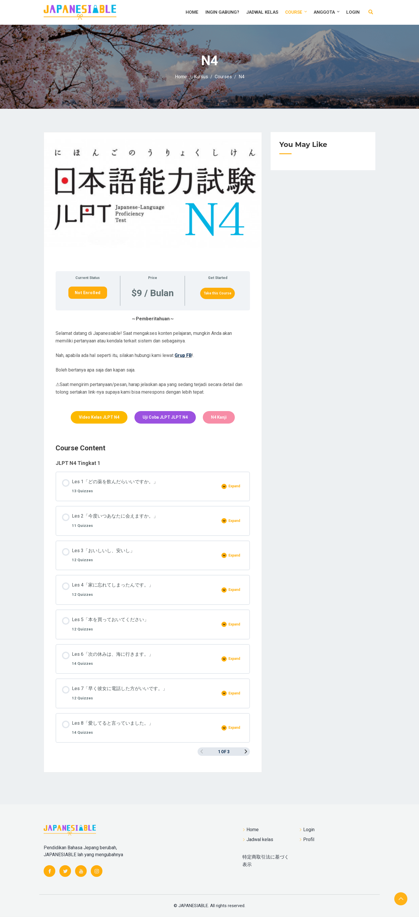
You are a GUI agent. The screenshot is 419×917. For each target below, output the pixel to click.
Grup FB (183, 355)
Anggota (327, 12)
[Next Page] (246, 751)
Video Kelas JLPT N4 (99, 417)
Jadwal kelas (262, 12)
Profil (308, 839)
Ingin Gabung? (222, 12)
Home (192, 12)
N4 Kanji (219, 417)
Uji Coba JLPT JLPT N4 (165, 417)
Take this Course (217, 293)
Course (296, 12)
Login (353, 12)
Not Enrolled (88, 292)
